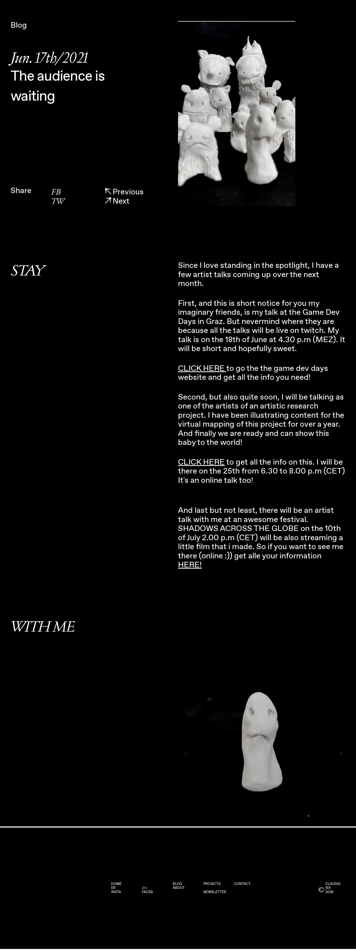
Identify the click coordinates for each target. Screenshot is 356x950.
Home (116, 884)
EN (144, 888)
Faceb (147, 892)
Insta (116, 892)
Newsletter (214, 892)
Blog (177, 884)
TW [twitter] (57, 201)
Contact (242, 884)
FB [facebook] (56, 192)
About (179, 888)
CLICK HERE (202, 368)
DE (113, 888)
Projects (211, 884)
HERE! (190, 565)
